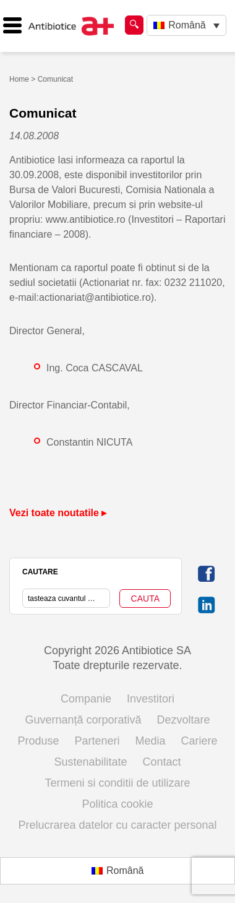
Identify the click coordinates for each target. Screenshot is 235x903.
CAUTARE (40, 572)
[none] (186, 26)
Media (150, 741)
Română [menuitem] (186, 25)
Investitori (150, 699)
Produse (38, 741)
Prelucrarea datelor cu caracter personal (117, 825)
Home (19, 79)
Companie (86, 699)
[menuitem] (186, 26)
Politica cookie (117, 804)
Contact (162, 762)
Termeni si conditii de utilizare (117, 783)
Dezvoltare (183, 720)
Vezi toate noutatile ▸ (57, 513)
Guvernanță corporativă (83, 720)
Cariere (199, 741)
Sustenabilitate (90, 762)
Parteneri (96, 741)
